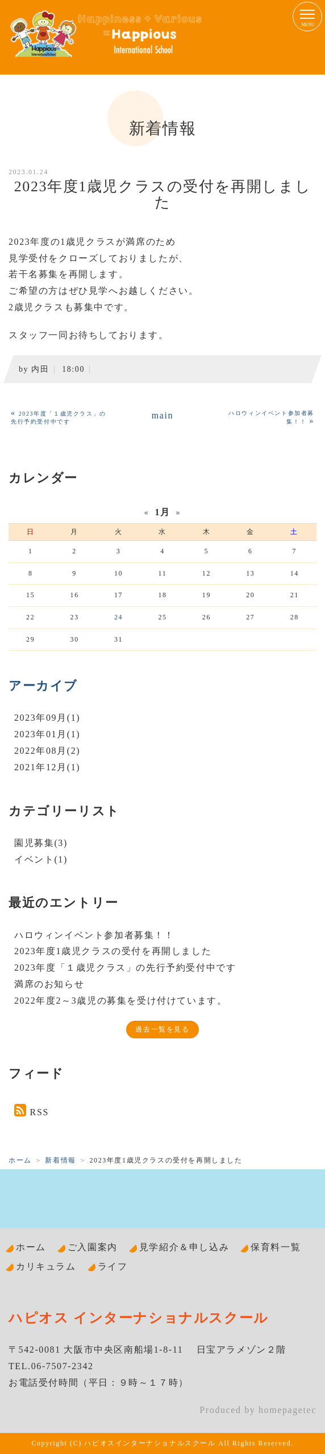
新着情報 (60, 1160)
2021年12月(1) (47, 767)
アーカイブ (43, 686)
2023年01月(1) (47, 734)
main (162, 415)
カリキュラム (46, 1266)
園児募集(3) (41, 843)
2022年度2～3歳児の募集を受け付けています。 (120, 1000)
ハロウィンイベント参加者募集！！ (94, 935)
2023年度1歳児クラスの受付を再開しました (112, 951)
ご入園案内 (93, 1247)
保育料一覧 (276, 1247)
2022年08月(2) (47, 750)
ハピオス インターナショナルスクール (139, 1318)
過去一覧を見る (162, 1029)
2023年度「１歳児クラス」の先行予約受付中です (125, 967)
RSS (39, 1112)
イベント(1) (41, 859)
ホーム (20, 1160)
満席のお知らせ (49, 984)
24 (118, 617)
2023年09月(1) (47, 717)
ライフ (113, 1266)
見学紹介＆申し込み (184, 1247)
